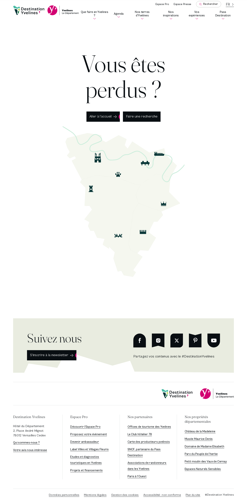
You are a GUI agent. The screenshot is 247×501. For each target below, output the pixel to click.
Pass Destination (224, 15)
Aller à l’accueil (101, 116)
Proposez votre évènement (88, 434)
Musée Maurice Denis (199, 439)
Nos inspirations (172, 15)
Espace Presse (182, 4)
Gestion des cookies (125, 495)
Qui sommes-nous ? (26, 442)
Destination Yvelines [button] (29, 417)
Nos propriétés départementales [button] (198, 419)
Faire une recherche (142, 116)
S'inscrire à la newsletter (49, 355)
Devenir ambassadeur (84, 442)
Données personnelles (64, 495)
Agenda (119, 15)
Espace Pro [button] (79, 417)
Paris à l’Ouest (137, 476)
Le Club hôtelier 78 (140, 434)
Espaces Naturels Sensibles (203, 469)
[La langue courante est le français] (230, 4)
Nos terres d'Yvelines (145, 15)
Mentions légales (95, 495)
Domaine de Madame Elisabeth (204, 446)
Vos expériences (198, 15)
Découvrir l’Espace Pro (85, 426)
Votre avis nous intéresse (30, 450)
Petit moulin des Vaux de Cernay (206, 461)
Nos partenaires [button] (140, 417)
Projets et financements (86, 470)
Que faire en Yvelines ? (95, 15)
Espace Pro (162, 4)
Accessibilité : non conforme (162, 495)
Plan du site (193, 495)
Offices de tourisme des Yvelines (149, 426)
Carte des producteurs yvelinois (149, 442)
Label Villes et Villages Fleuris (89, 449)
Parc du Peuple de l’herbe (201, 454)
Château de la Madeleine (200, 431)
